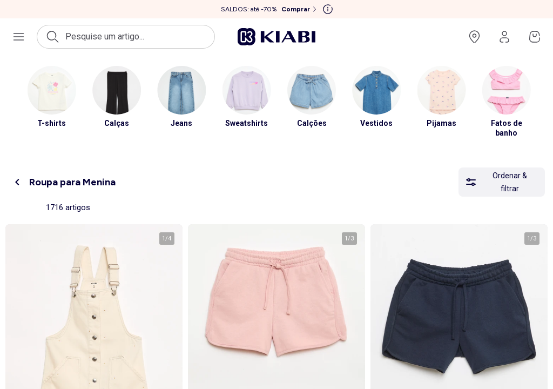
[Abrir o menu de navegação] (18, 37)
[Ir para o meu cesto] (535, 37)
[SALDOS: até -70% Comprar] (270, 9)
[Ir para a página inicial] (276, 36)
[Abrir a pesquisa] (126, 37)
